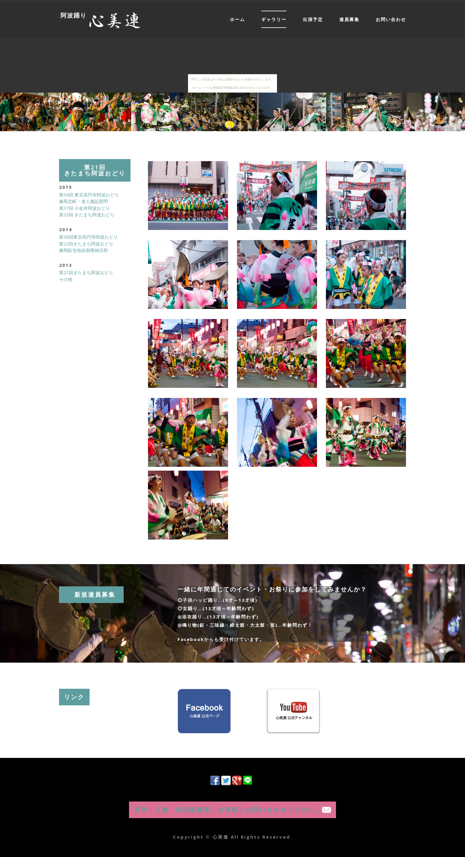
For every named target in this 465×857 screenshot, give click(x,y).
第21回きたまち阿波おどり (86, 272)
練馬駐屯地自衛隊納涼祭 (83, 250)
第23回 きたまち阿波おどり (86, 215)
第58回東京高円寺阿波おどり (88, 237)
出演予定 (313, 19)
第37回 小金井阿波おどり (84, 208)
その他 (65, 279)
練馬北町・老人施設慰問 (83, 201)
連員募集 (349, 19)
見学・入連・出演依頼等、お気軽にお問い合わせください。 (232, 810)
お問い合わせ (391, 19)
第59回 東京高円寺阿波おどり (89, 195)
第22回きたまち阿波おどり (86, 244)
